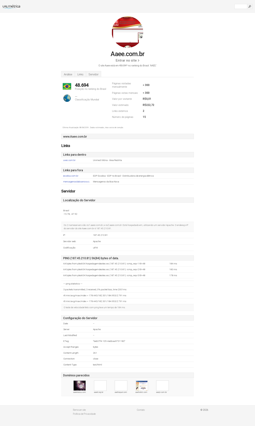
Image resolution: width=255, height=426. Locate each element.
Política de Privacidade (84, 414)
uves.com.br (69, 160)
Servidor (93, 74)
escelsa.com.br (70, 176)
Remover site (79, 410)
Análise (68, 74)
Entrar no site (126, 60)
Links (80, 74)
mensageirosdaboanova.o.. (76, 181)
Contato (141, 410)
